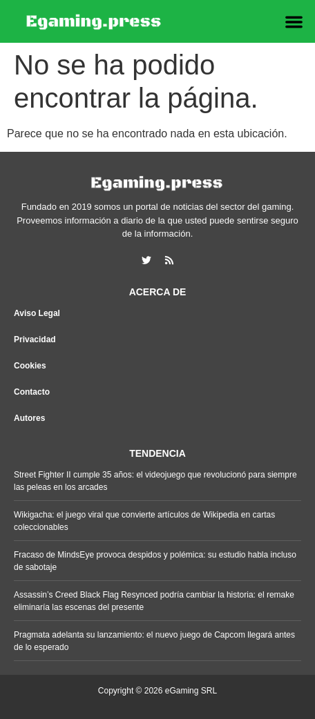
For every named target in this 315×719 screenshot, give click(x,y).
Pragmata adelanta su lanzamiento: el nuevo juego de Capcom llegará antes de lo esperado (154, 641)
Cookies (30, 366)
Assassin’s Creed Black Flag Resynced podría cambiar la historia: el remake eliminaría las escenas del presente (154, 601)
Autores (29, 418)
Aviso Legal (37, 313)
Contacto (32, 392)
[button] (294, 22)
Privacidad (35, 339)
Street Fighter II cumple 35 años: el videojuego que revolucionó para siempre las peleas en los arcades (155, 481)
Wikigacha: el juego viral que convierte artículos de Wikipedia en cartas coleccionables (144, 521)
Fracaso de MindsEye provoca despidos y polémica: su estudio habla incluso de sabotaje (155, 561)
